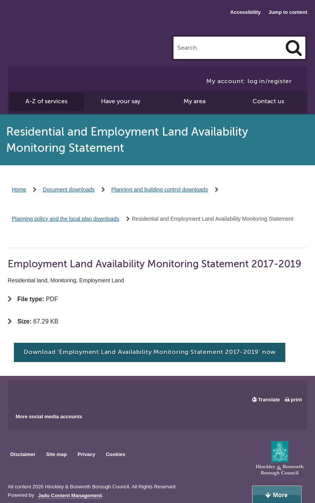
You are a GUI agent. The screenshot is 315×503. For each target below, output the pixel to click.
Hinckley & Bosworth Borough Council (48, 21)
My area (195, 101)
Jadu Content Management (70, 495)
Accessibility (245, 12)
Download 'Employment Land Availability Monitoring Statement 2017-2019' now (150, 352)
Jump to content (287, 12)
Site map (56, 454)
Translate (269, 399)
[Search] (293, 47)
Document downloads (69, 189)
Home (19, 189)
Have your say (120, 101)
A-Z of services (46, 101)
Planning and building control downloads (159, 189)
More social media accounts (48, 416)
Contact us (268, 101)
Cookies (115, 454)
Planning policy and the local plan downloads (66, 219)
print (296, 399)
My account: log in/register (249, 81)
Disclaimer (22, 454)
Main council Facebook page (21, 394)
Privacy (86, 454)
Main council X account (45, 394)
